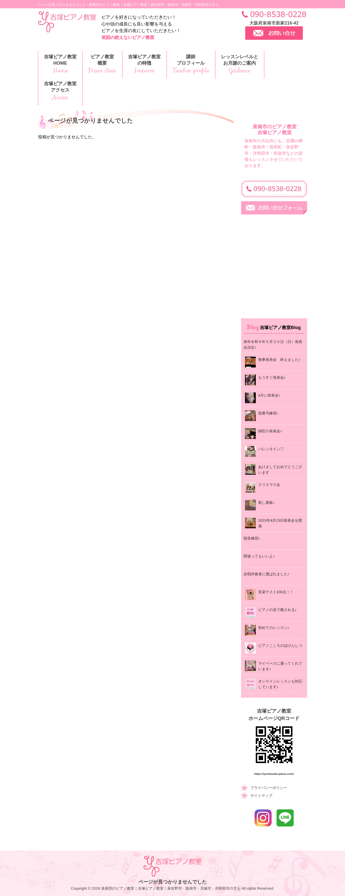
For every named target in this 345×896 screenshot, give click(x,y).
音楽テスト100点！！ (276, 592)
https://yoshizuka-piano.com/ (274, 773)
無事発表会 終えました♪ (279, 359)
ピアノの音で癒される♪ (277, 610)
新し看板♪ (266, 502)
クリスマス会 (269, 485)
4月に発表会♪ (269, 395)
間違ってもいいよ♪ (259, 556)
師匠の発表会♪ (270, 431)
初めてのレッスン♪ (273, 627)
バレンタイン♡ (271, 449)
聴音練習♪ (252, 538)
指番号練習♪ (268, 413)
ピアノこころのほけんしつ (280, 645)
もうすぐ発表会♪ (272, 377)
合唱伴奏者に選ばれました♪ (266, 574)
